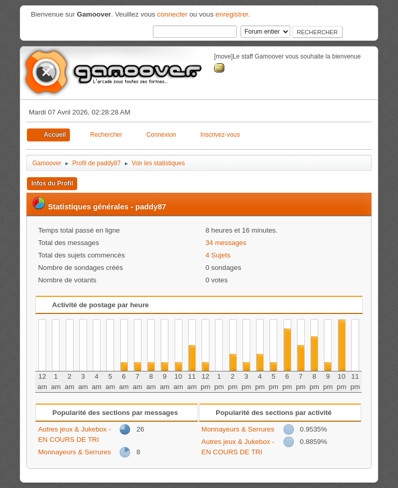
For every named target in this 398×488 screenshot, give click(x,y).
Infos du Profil (52, 183)
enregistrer (232, 14)
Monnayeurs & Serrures (74, 452)
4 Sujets (217, 255)
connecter (172, 14)
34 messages (225, 243)
